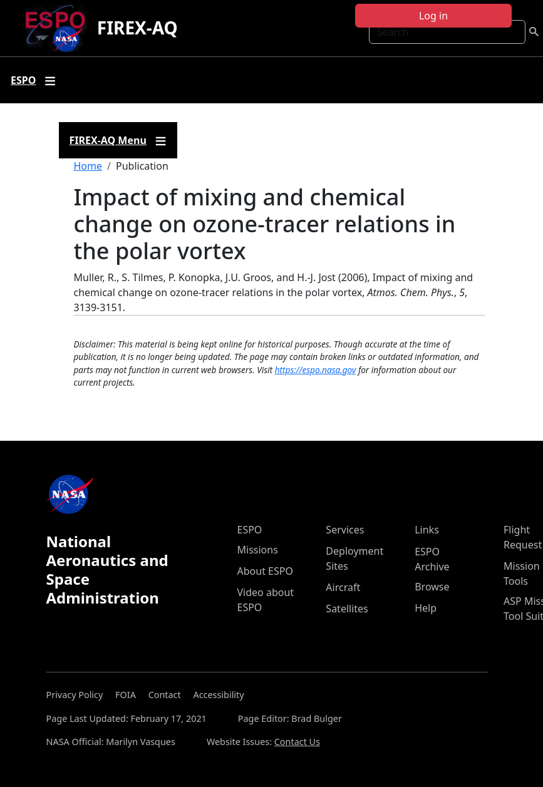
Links (427, 530)
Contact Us (297, 742)
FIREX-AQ (137, 27)
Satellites (347, 608)
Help (426, 608)
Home (88, 166)
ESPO (249, 530)
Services (345, 530)
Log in (433, 16)
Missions (257, 550)
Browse (432, 587)
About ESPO (265, 571)
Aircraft (343, 587)
